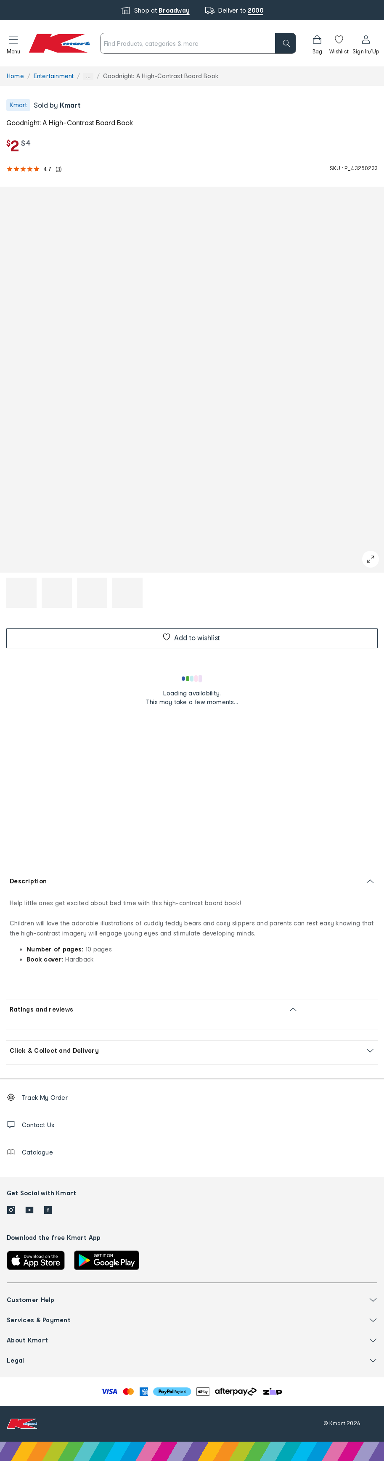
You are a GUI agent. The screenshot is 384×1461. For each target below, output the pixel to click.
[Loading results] (192, 678)
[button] (13, 43)
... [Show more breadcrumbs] (88, 76)
